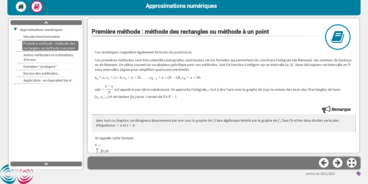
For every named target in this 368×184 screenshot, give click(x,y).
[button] (352, 163)
